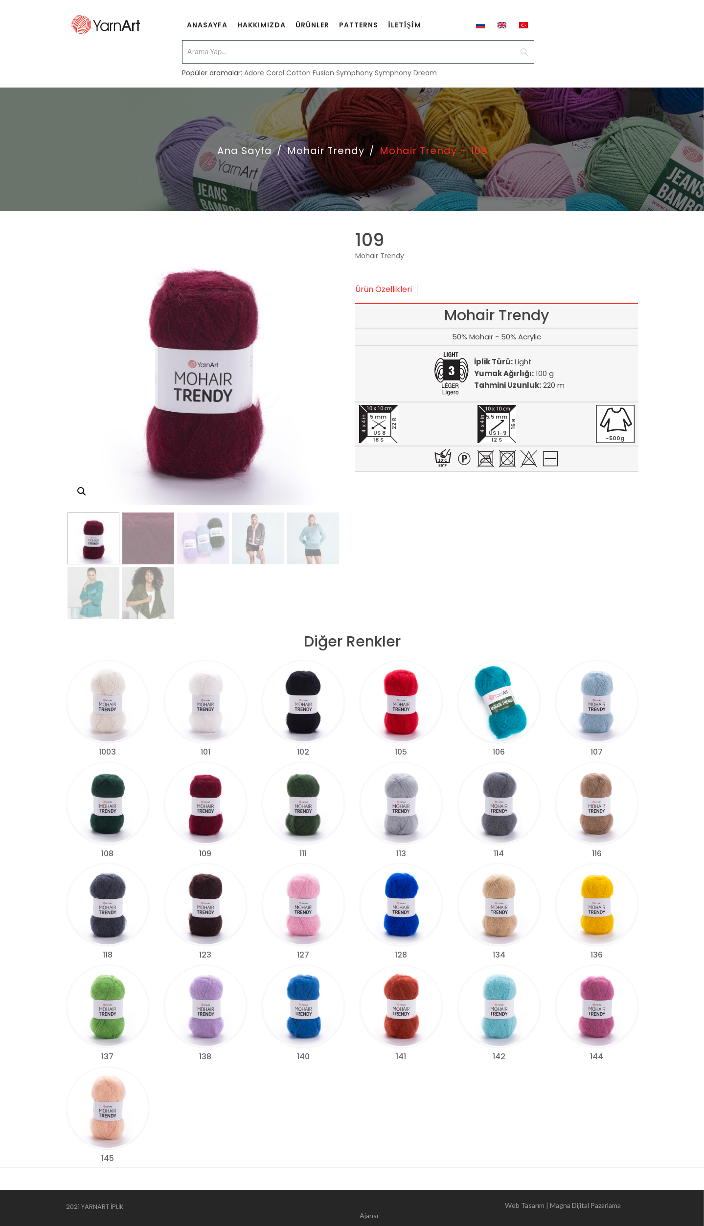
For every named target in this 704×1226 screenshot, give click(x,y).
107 (596, 752)
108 (107, 853)
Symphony (354, 69)
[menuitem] (207, 24)
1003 (107, 752)
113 (401, 853)
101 (205, 752)
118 (108, 954)
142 (499, 1056)
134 (499, 954)
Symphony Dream (406, 69)
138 (205, 1056)
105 (401, 752)
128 (401, 954)
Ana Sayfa (244, 150)
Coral (275, 69)
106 (499, 752)
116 (597, 853)
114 (499, 853)
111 (303, 853)
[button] (82, 491)
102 (303, 752)
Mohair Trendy (325, 150)
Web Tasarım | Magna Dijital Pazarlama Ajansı (490, 1208)
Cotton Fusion (310, 69)
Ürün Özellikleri (383, 289)
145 (107, 1158)
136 (596, 954)
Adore (254, 69)
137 (107, 1056)
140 (303, 1056)
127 (303, 954)
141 (401, 1056)
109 (205, 853)
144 (596, 1056)
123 (205, 954)
